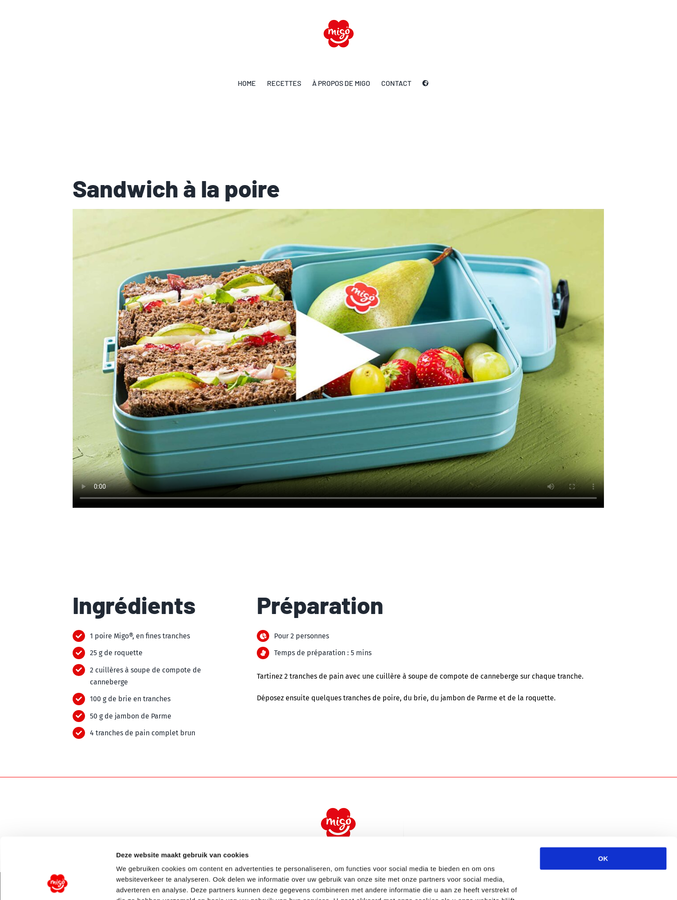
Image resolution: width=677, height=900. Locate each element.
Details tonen (478, 882)
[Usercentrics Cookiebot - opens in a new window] (57, 882)
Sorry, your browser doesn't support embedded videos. (338, 358)
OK (603, 801)
